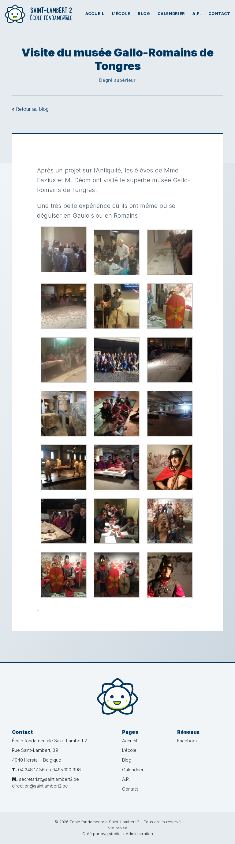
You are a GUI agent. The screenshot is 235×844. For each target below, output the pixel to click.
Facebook (187, 740)
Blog (144, 13)
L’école (129, 750)
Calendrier (171, 13)
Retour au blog (30, 109)
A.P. (196, 13)
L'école (121, 13)
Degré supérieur (117, 80)
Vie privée (117, 828)
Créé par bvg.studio (101, 833)
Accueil (94, 13)
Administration (139, 833)
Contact (219, 13)
